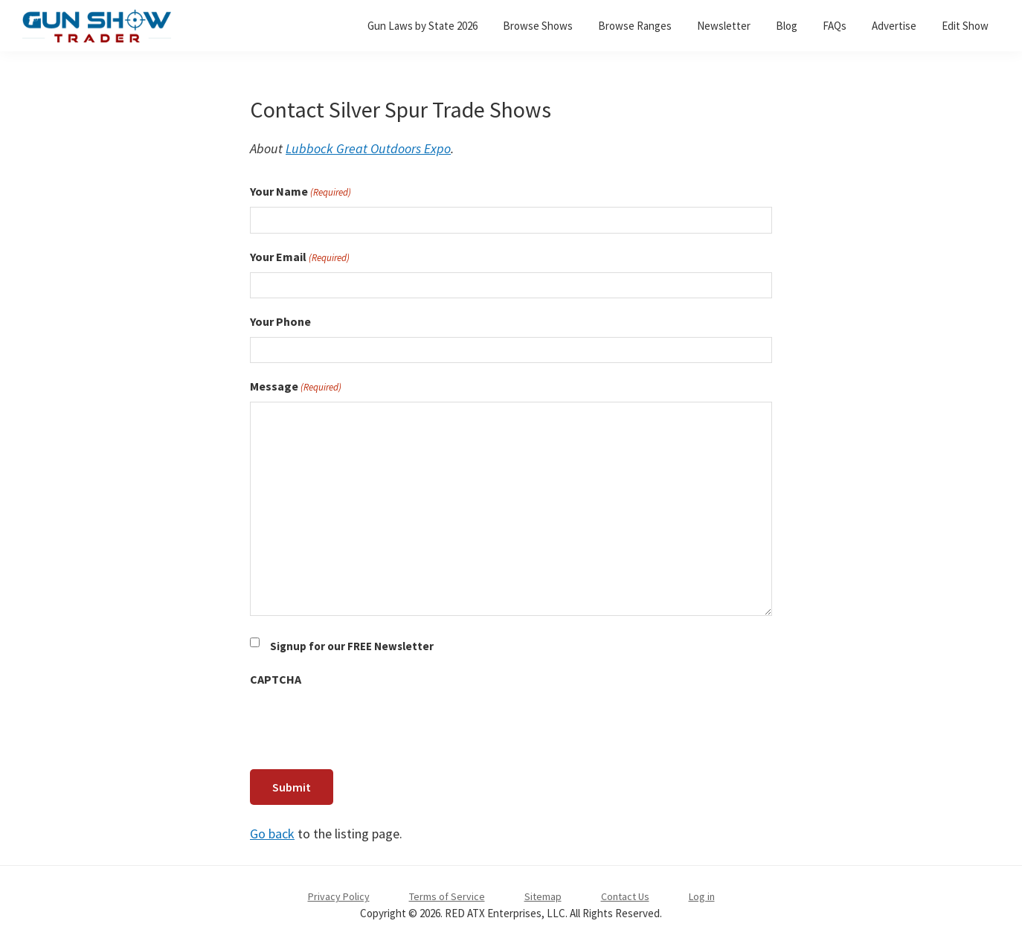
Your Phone (280, 321)
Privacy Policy (339, 896)
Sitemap (543, 896)
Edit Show (965, 26)
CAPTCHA (275, 679)
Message (295, 387)
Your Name (300, 192)
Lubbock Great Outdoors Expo (368, 148)
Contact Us (625, 896)
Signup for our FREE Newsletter (352, 646)
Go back (272, 833)
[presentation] (363, 724)
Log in (702, 896)
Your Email (300, 257)
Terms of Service (447, 896)
